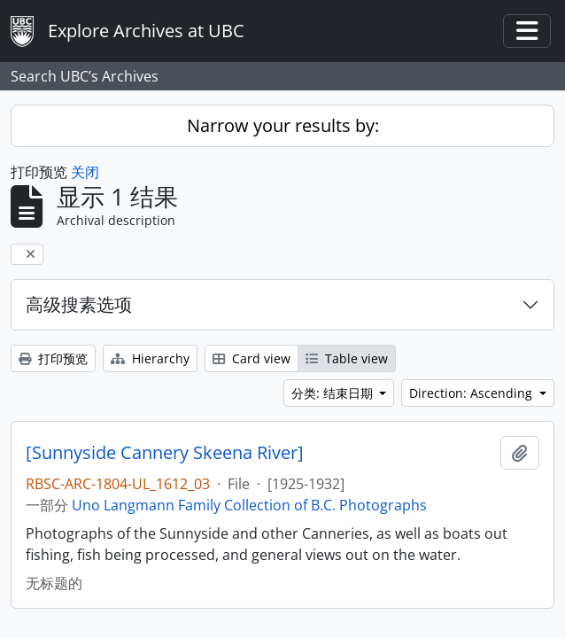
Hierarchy (150, 358)
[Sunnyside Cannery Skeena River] (165, 452)
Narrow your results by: (283, 125)
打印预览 (53, 358)
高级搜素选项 (79, 304)
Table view (347, 358)
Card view (251, 358)
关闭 (85, 172)
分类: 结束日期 (333, 393)
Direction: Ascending (472, 393)
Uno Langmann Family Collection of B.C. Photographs (249, 505)
